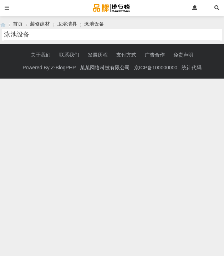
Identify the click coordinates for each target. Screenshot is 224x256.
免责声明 (183, 55)
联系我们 (69, 55)
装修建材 (40, 24)
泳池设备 (94, 24)
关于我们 (41, 55)
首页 (18, 24)
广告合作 (155, 55)
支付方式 (126, 55)
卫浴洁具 (67, 24)
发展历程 (98, 55)
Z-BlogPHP (63, 67)
